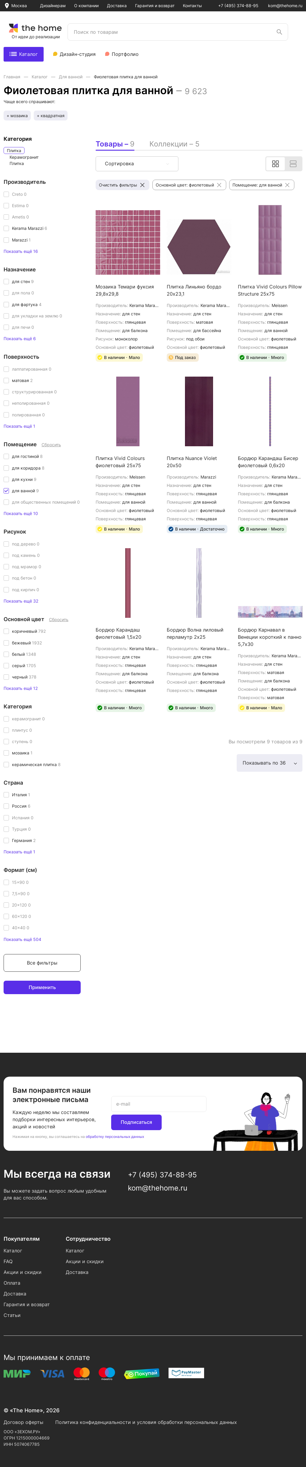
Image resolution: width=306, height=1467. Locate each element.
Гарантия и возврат (155, 5)
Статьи (12, 1315)
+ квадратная (51, 115)
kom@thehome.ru (285, 5)
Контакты (192, 5)
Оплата (12, 1283)
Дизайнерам (53, 5)
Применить (42, 987)
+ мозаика (17, 115)
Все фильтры (42, 963)
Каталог (24, 54)
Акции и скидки (23, 1272)
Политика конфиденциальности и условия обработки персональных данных (146, 1422)
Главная (13, 76)
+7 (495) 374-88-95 (238, 5)
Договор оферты (23, 1422)
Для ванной (71, 76)
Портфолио (125, 54)
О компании (86, 5)
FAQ (8, 1261)
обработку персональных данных (115, 1136)
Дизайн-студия (78, 54)
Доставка (117, 5)
